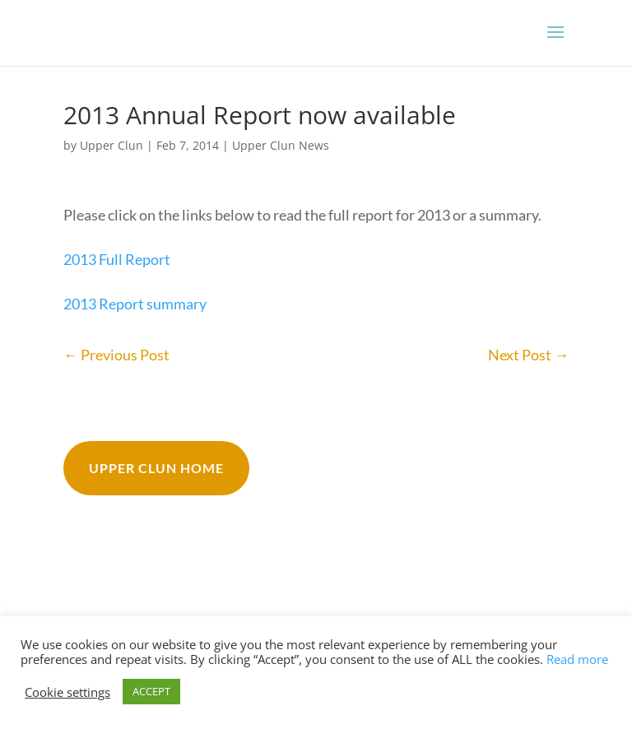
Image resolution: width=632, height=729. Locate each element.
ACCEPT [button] (151, 691)
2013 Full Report (116, 259)
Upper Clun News (280, 145)
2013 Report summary (135, 304)
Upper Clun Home (156, 468)
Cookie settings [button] (67, 692)
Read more (577, 659)
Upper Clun (111, 145)
